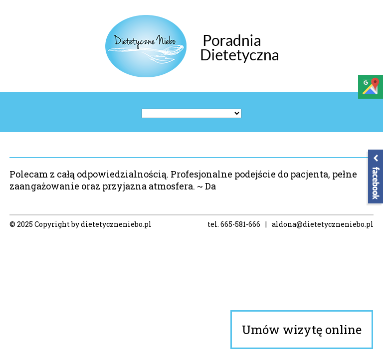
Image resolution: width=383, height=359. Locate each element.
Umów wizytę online (302, 330)
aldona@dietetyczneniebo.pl (323, 224)
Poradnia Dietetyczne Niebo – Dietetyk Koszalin (191, 46)
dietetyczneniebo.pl (116, 224)
